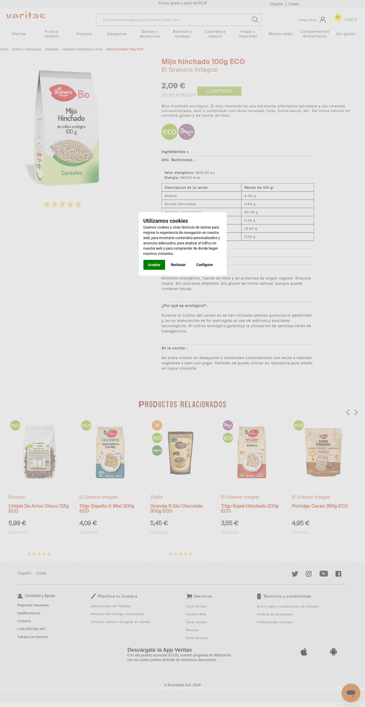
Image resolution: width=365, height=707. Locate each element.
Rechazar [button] (178, 265)
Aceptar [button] (154, 265)
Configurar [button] (204, 265)
